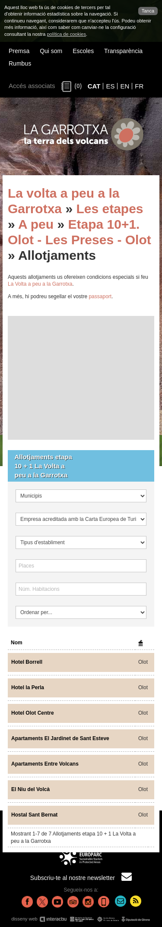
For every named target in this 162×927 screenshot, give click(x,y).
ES (110, 86)
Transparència (123, 50)
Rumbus (20, 63)
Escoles (83, 50)
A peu (36, 224)
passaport (100, 296)
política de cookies (66, 34)
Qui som (51, 50)
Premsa (19, 50)
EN (124, 86)
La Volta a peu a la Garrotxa (40, 284)
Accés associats (32, 85)
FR (139, 86)
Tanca (148, 10)
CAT (94, 86)
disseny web (81, 919)
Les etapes (109, 209)
